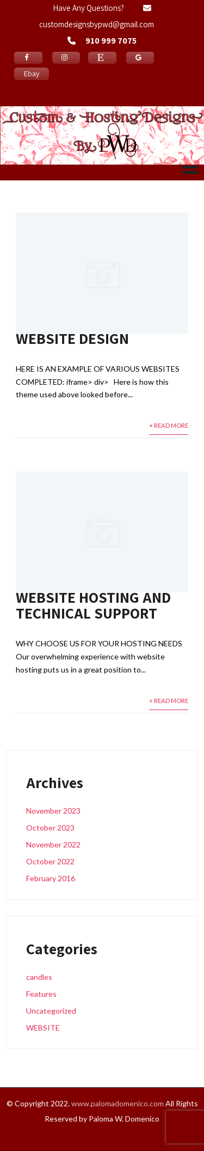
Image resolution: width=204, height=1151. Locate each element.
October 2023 (50, 827)
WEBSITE (43, 1027)
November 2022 (53, 844)
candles (39, 977)
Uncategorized (51, 1010)
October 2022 (50, 861)
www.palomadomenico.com (117, 1103)
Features (41, 993)
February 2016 (50, 878)
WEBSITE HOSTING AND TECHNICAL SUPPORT (93, 605)
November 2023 (53, 810)
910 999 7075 (111, 40)
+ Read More (168, 425)
